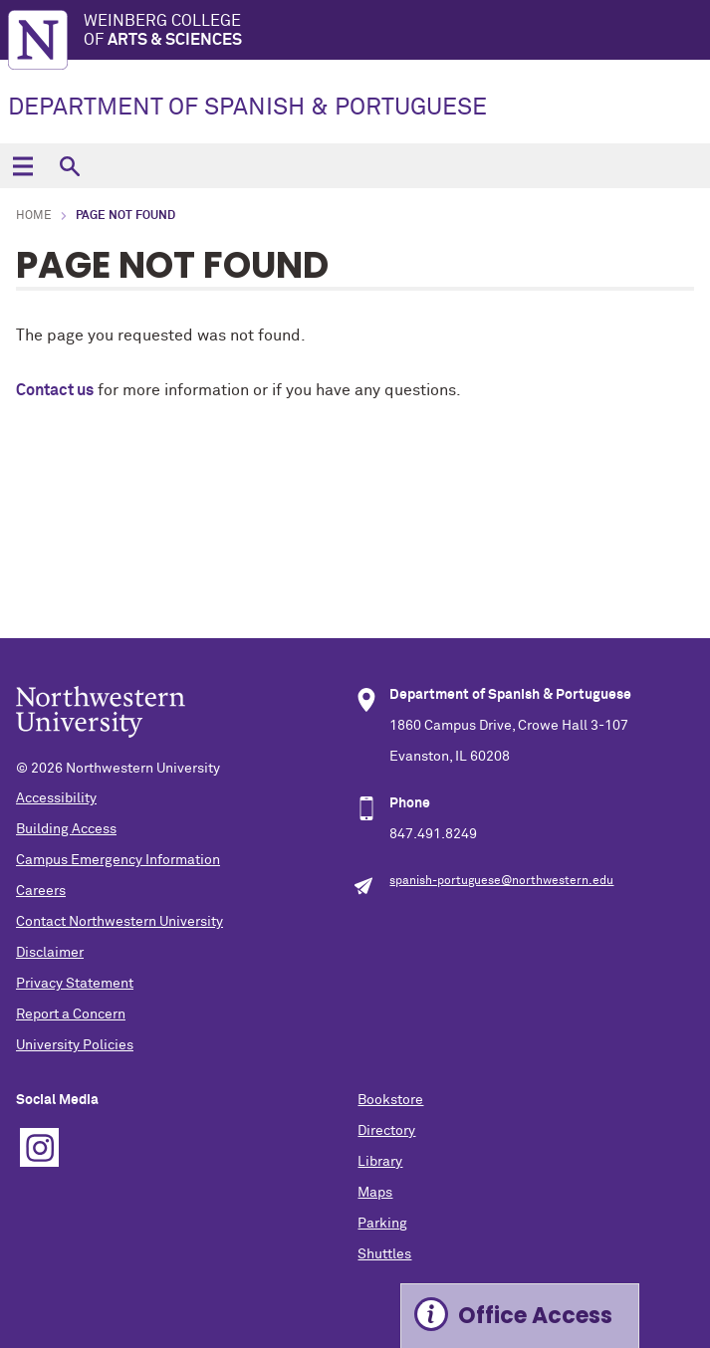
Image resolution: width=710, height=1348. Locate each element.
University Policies (74, 1045)
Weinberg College (397, 31)
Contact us (55, 390)
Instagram (39, 1147)
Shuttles (384, 1254)
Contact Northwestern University (119, 922)
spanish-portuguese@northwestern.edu (501, 881)
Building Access (66, 829)
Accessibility (56, 798)
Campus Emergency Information (118, 860)
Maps (374, 1193)
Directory (386, 1131)
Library (379, 1162)
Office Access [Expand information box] (535, 1315)
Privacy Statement (74, 984)
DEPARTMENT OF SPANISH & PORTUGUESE (247, 107)
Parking (382, 1224)
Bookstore (390, 1100)
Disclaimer (50, 953)
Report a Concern (70, 1014)
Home (34, 216)
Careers (41, 891)
